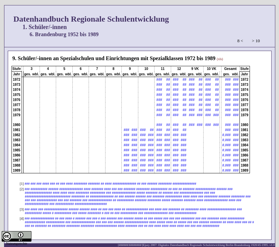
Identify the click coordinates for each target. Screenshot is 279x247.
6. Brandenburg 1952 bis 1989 (64, 34)
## (168, 79)
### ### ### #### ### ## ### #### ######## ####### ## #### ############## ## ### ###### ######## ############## (110, 184)
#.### (226, 135)
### (159, 79)
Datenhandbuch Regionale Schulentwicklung (91, 19)
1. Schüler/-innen (45, 27)
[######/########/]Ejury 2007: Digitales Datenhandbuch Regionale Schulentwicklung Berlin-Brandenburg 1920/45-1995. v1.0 (196, 245)
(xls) (220, 59)
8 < (240, 40)
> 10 (256, 40)
